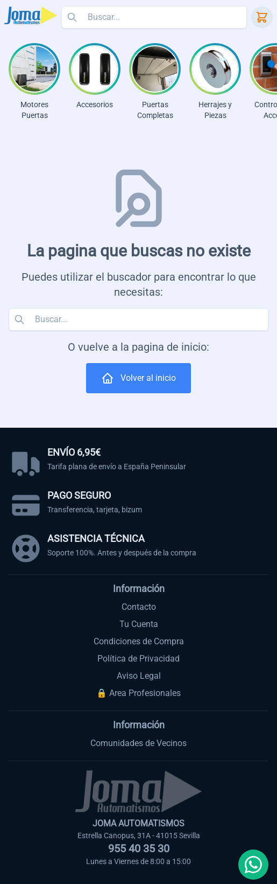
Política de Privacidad (138, 658)
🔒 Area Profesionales (138, 693)
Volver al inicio (138, 378)
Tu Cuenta (138, 624)
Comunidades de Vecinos (138, 743)
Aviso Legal (139, 676)
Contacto (139, 607)
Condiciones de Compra (139, 641)
